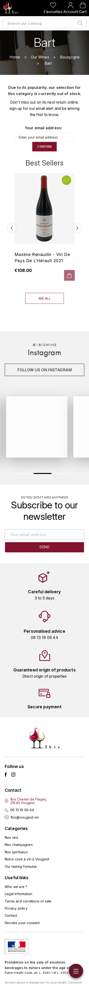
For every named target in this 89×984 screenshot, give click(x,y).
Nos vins (12, 837)
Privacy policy (16, 908)
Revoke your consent (22, 923)
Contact (11, 915)
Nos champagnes (19, 844)
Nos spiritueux (16, 852)
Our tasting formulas (21, 866)
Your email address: (43, 127)
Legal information (18, 894)
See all (44, 298)
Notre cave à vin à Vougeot (27, 859)
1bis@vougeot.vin (24, 817)
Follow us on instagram (44, 369)
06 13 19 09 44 (22, 810)
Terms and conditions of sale (28, 901)
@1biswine (45, 344)
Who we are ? (16, 886)
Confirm (44, 146)
